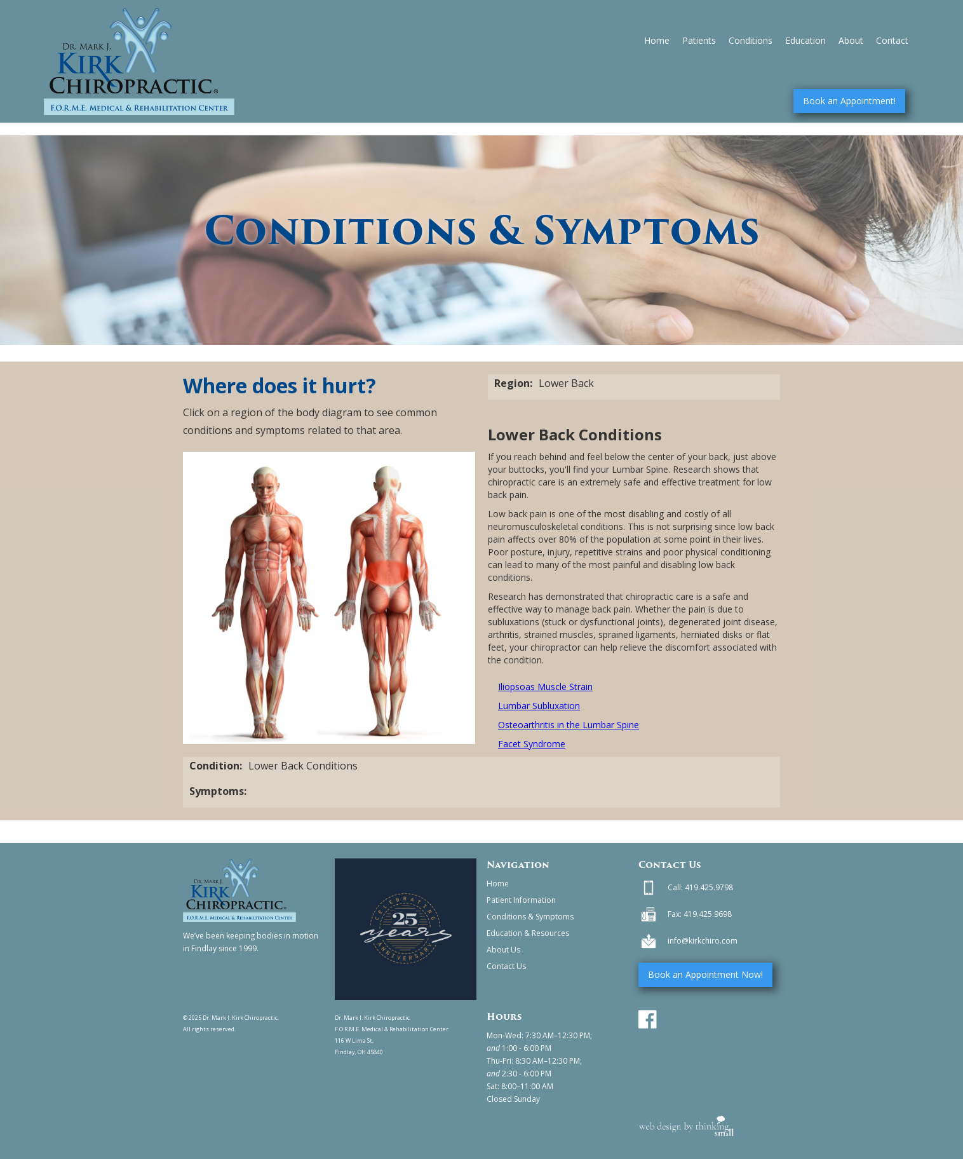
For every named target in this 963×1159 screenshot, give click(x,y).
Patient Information (521, 900)
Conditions (750, 40)
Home (657, 40)
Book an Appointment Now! (705, 974)
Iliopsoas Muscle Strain (545, 687)
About (850, 40)
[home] (139, 61)
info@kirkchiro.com (702, 940)
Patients (699, 40)
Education (805, 40)
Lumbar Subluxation (539, 706)
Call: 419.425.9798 (700, 887)
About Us (503, 949)
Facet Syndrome (531, 744)
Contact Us (506, 966)
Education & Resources (528, 933)
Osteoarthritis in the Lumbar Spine (568, 725)
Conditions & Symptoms (530, 916)
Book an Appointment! (849, 101)
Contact (892, 40)
